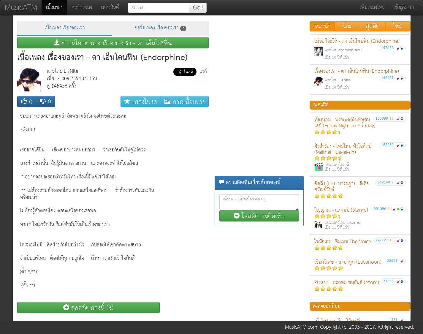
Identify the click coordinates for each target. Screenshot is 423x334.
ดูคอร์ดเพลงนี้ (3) (88, 307)
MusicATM (21, 8)
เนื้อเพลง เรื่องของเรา (65, 28)
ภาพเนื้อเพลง (184, 101)
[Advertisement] (185, 199)
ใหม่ (398, 26)
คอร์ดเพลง (82, 7)
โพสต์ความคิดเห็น (259, 215)
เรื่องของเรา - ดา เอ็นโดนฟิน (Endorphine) (360, 79)
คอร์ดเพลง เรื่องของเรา (160, 28)
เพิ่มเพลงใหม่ (372, 7)
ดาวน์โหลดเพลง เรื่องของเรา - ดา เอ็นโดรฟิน (113, 42)
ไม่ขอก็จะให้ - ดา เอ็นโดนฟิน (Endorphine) (360, 49)
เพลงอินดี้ (110, 7)
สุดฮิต (373, 26)
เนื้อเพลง (56, 7)
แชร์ (203, 71)
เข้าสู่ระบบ (404, 7)
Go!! (198, 8)
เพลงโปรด (140, 101)
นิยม (347, 26)
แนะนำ (322, 26)
